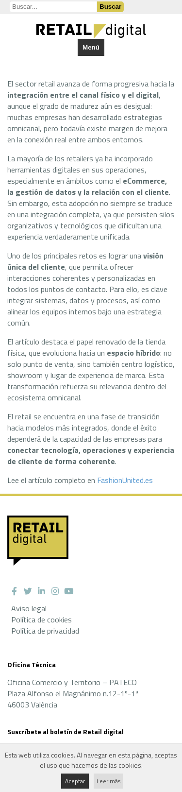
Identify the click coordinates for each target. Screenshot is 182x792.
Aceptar (75, 781)
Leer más (108, 781)
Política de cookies (41, 619)
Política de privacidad (45, 631)
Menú (91, 47)
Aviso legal (29, 608)
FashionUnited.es (125, 480)
